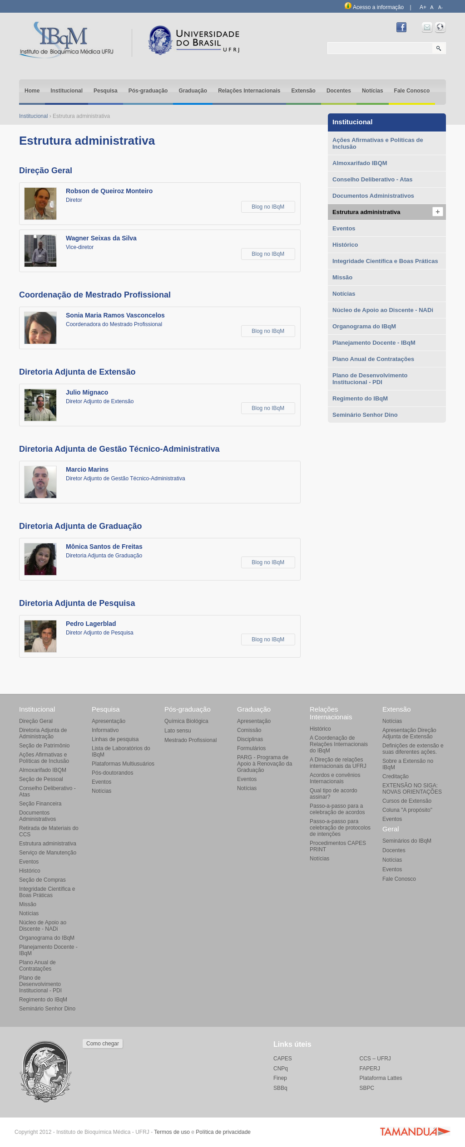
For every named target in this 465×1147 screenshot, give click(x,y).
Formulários (251, 748)
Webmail (427, 27)
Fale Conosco (412, 91)
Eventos (344, 228)
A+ (423, 7)
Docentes (338, 91)
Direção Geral (36, 721)
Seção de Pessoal (41, 779)
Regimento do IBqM (360, 398)
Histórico (345, 244)
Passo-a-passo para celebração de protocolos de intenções (340, 827)
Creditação (395, 776)
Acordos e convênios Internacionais (335, 778)
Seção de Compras (42, 880)
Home (32, 91)
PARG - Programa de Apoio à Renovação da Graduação (264, 763)
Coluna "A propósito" (407, 810)
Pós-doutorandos (112, 773)
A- (440, 7)
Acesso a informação (374, 7)
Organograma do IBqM (364, 326)
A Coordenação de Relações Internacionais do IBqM (339, 744)
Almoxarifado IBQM (359, 163)
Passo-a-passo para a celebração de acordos (337, 809)
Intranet (440, 27)
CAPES (282, 1058)
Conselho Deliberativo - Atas (372, 179)
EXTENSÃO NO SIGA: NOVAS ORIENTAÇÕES (412, 788)
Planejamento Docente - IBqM (374, 342)
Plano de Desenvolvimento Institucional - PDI (369, 379)
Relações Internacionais (249, 91)
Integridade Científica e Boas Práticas (385, 261)
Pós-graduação (148, 91)
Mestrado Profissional (190, 740)
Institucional (66, 91)
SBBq (280, 1088)
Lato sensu (177, 730)
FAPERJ (370, 1068)
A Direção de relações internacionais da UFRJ (338, 763)
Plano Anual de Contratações (373, 359)
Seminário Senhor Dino (365, 414)
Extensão (304, 91)
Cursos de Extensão (406, 801)
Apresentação (108, 721)
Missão (342, 277)
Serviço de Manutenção (47, 852)
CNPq (280, 1068)
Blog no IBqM (268, 207)
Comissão (249, 730)
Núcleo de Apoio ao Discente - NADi (382, 310)
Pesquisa (106, 91)
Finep (280, 1078)
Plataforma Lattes (381, 1078)
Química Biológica (186, 721)
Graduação (192, 91)
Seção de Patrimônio (44, 745)
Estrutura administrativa (366, 212)
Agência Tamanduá (415, 1131)
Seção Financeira (40, 803)
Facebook (401, 27)
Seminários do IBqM (406, 841)
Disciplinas (250, 739)
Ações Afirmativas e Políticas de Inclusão (377, 143)
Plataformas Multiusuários (123, 764)
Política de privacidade (223, 1132)
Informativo (105, 730)
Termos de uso (172, 1132)
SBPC (367, 1088)
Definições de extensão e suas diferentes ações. (413, 748)
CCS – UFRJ (375, 1058)
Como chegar (102, 1043)
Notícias (372, 91)
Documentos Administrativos (373, 195)
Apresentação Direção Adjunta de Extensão (409, 733)
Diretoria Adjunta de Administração (43, 733)
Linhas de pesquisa (115, 739)
